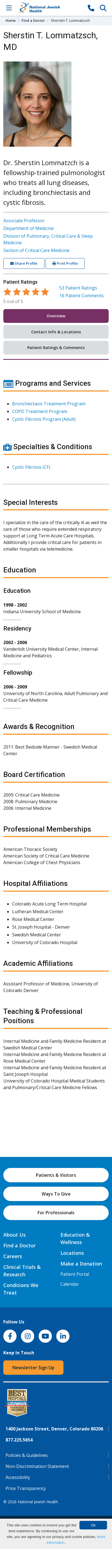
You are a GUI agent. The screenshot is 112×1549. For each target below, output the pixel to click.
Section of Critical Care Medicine (36, 250)
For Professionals (56, 1213)
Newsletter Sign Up (33, 1368)
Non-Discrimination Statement (37, 1466)
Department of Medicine (28, 228)
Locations (72, 1253)
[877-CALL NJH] (91, 7)
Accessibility (18, 1477)
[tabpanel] (56, 738)
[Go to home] (50, 8)
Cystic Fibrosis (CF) (31, 467)
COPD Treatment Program (39, 411)
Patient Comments (81, 296)
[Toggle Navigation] (8, 7)
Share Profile (24, 263)
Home (11, 20)
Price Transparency (26, 1488)
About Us (14, 1234)
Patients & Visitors (56, 1175)
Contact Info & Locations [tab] (56, 331)
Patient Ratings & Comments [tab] (56, 347)
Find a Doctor (33, 20)
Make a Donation (81, 1263)
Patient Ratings (78, 288)
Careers (12, 1256)
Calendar (69, 1284)
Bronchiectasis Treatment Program (49, 404)
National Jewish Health (38, 1501)
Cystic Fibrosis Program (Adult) (44, 419)
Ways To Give (56, 1194)
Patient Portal (74, 1274)
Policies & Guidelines (27, 1455)
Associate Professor (24, 221)
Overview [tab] (56, 315)
